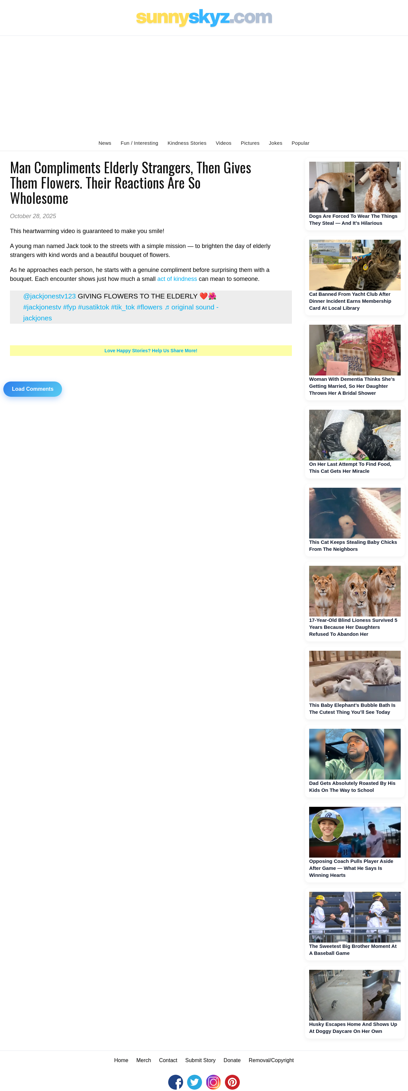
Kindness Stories (187, 143)
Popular (300, 143)
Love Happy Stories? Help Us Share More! (150, 350)
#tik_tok (123, 307)
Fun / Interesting (140, 143)
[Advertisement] (204, 85)
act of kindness (177, 279)
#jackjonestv (42, 307)
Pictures (250, 143)
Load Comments (32, 389)
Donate (232, 1060)
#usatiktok (93, 307)
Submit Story (200, 1060)
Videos (224, 143)
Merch (143, 1060)
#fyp (69, 307)
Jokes (276, 143)
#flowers (149, 307)
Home (121, 1060)
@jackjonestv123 (49, 296)
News (105, 143)
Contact (168, 1060)
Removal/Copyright (271, 1060)
